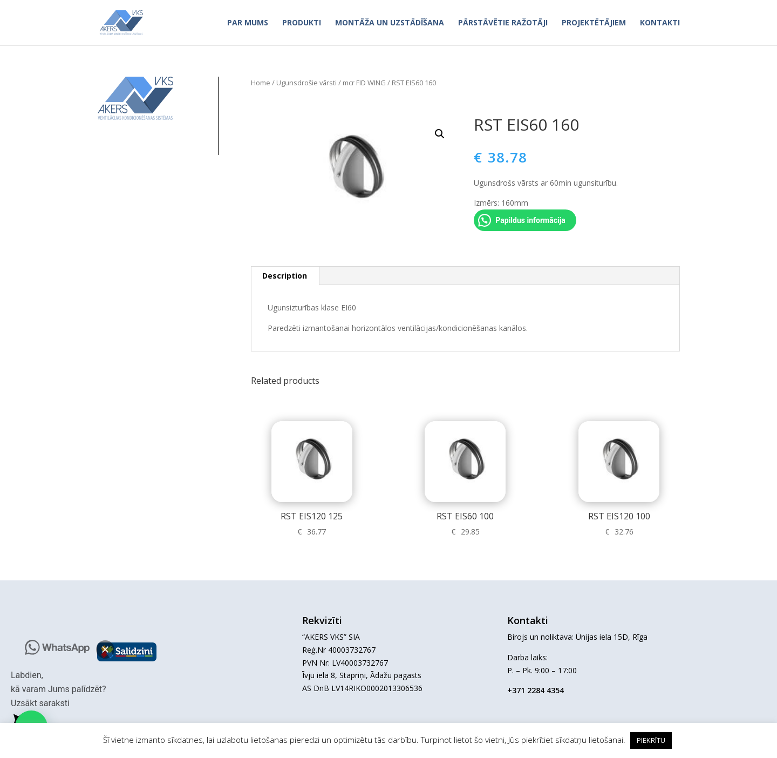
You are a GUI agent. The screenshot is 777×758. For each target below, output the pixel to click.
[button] (105, 649)
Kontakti (660, 23)
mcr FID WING (364, 82)
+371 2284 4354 (535, 690)
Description (284, 275)
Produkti (301, 23)
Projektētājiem (594, 23)
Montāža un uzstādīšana (389, 23)
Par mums (247, 23)
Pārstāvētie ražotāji (503, 23)
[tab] (284, 276)
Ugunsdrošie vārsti (306, 82)
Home (260, 82)
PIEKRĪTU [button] (651, 740)
